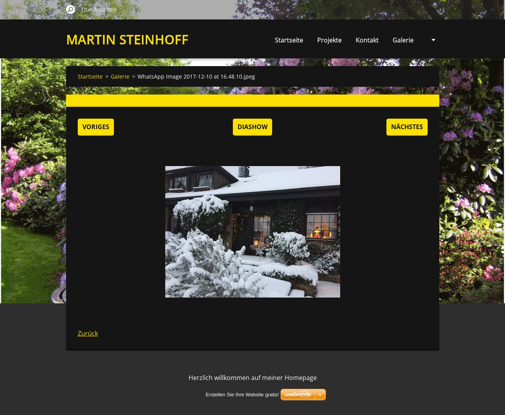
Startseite (289, 40)
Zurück (88, 333)
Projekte (329, 40)
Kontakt (367, 40)
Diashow (252, 127)
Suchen (70, 9)
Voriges (95, 127)
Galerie (403, 40)
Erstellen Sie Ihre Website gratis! (242, 394)
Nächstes (407, 127)
